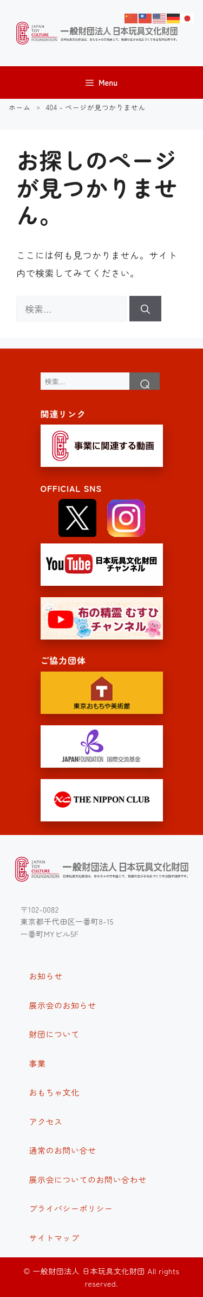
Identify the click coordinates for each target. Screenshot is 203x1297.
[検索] (145, 309)
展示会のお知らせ (62, 1005)
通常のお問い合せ (62, 1150)
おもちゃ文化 (54, 1092)
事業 (37, 1063)
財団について (54, 1034)
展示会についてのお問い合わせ (88, 1179)
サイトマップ (54, 1237)
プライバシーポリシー (71, 1208)
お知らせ (46, 976)
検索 (144, 381)
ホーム (20, 107)
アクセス (46, 1121)
